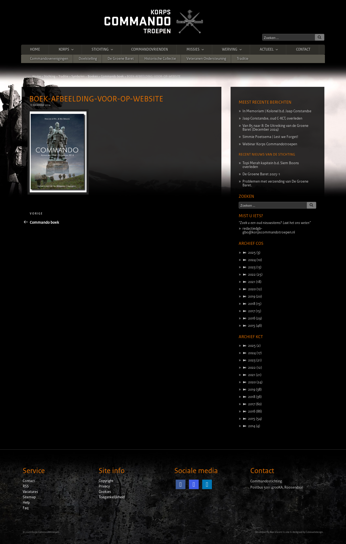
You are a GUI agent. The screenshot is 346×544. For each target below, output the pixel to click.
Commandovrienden (149, 49)
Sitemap (29, 497)
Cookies (105, 492)
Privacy (104, 486)
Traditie (242, 59)
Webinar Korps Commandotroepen (269, 144)
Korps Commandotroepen (45, 532)
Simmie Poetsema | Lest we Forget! (270, 137)
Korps (66, 49)
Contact (303, 49)
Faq (25, 508)
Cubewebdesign (314, 532)
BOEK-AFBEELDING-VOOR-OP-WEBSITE (96, 99)
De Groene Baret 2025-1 (261, 174)
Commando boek (112, 76)
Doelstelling (88, 59)
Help (26, 503)
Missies (196, 49)
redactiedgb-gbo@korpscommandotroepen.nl (268, 230)
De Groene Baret (121, 59)
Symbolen (78, 76)
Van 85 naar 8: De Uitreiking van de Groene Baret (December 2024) (275, 127)
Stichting (103, 49)
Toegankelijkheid (112, 497)
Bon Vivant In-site (280, 532)
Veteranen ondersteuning (206, 59)
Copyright (106, 481)
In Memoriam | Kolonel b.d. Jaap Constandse (276, 111)
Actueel (269, 49)
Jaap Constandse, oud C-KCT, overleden (272, 118)
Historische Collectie (160, 59)
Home (35, 49)
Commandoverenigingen (49, 59)
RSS (26, 486)
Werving (232, 49)
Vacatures (30, 492)
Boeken (93, 76)
